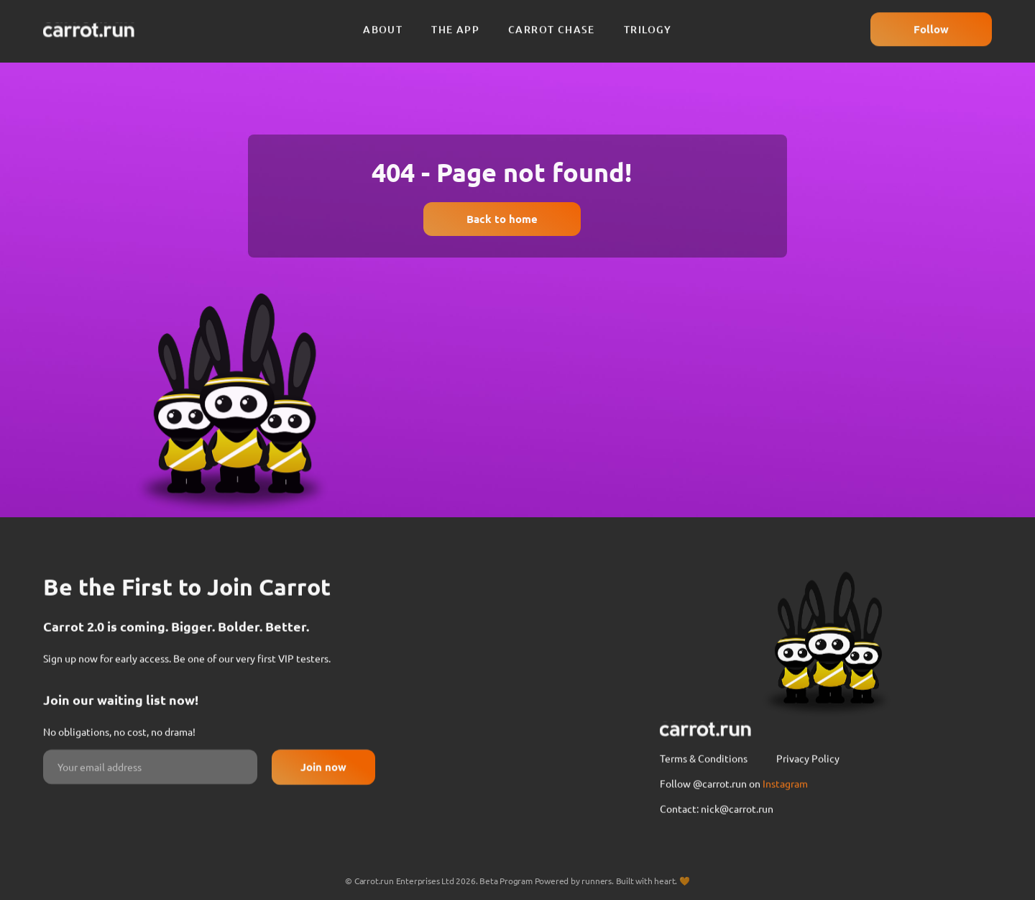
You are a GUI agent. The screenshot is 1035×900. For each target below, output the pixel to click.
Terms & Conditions (704, 798)
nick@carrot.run (737, 848)
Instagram (785, 823)
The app (455, 22)
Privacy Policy (808, 798)
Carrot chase (551, 22)
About (382, 22)
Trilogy (648, 22)
